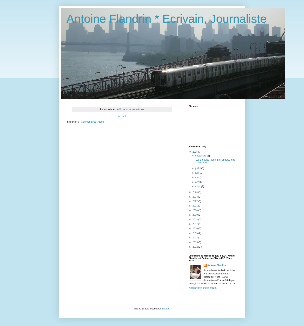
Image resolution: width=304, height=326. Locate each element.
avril (197, 182)
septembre (201, 155)
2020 (195, 210)
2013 (195, 242)
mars (198, 186)
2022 (195, 201)
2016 (195, 228)
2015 (195, 233)
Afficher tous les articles (130, 109)
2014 (195, 237)
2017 (195, 224)
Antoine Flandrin (216, 265)
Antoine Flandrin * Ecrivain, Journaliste (167, 18)
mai (197, 177)
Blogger (166, 308)
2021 (195, 205)
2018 (195, 219)
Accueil (122, 116)
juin (197, 172)
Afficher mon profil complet (203, 287)
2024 (195, 192)
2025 (195, 151)
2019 (195, 215)
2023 (195, 196)
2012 (195, 246)
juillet (198, 168)
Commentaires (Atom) (92, 121)
